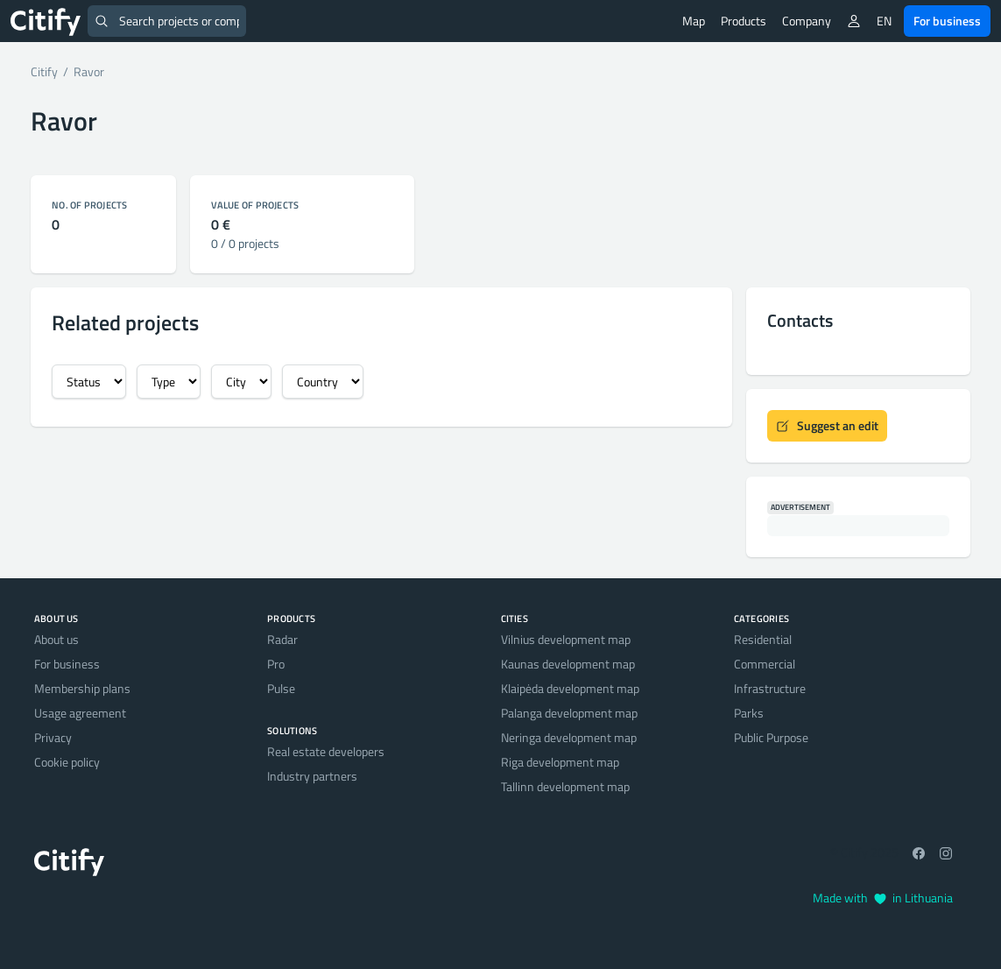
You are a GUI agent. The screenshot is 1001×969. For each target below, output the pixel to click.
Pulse (281, 688)
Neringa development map (569, 737)
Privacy (53, 737)
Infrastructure (770, 688)
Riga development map (560, 762)
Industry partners (312, 776)
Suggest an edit (827, 425)
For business (947, 20)
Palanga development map (569, 713)
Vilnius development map (566, 639)
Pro (276, 663)
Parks (749, 713)
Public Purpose (771, 737)
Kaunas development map (568, 663)
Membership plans (82, 688)
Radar (282, 639)
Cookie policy (67, 762)
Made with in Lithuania (883, 897)
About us (56, 639)
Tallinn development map (565, 786)
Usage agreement (80, 713)
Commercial (764, 663)
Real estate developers (325, 751)
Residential (763, 639)
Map (693, 20)
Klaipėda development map (570, 688)
